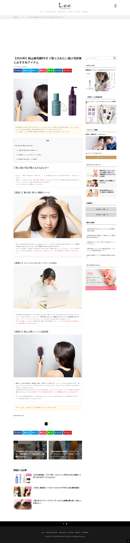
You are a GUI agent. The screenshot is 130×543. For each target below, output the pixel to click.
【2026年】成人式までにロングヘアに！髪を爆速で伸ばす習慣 (100, 229)
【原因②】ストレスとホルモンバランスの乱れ (28, 154)
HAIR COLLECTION (50, 11)
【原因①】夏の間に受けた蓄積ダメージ (27, 150)
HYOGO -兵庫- (101, 214)
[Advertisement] (65, 37)
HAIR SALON (61, 11)
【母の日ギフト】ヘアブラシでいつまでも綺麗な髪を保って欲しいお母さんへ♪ (57, 502)
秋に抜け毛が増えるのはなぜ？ (24, 145)
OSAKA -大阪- (101, 209)
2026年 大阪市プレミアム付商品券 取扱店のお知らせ (100, 256)
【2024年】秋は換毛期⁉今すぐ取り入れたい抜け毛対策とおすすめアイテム (45, 17)
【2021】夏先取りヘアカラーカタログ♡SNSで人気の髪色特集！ (56, 488)
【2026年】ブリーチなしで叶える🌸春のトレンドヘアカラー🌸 (100, 243)
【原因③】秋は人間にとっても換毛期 (26, 159)
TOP (41, 11)
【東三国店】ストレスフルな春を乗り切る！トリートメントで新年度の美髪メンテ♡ (101, 249)
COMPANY (85, 11)
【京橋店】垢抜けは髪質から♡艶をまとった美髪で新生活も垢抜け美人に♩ (101, 236)
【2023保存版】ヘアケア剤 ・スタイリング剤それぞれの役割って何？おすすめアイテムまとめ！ (57, 476)
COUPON (70, 11)
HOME (16, 17)
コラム (22, 17)
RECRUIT (77, 11)
